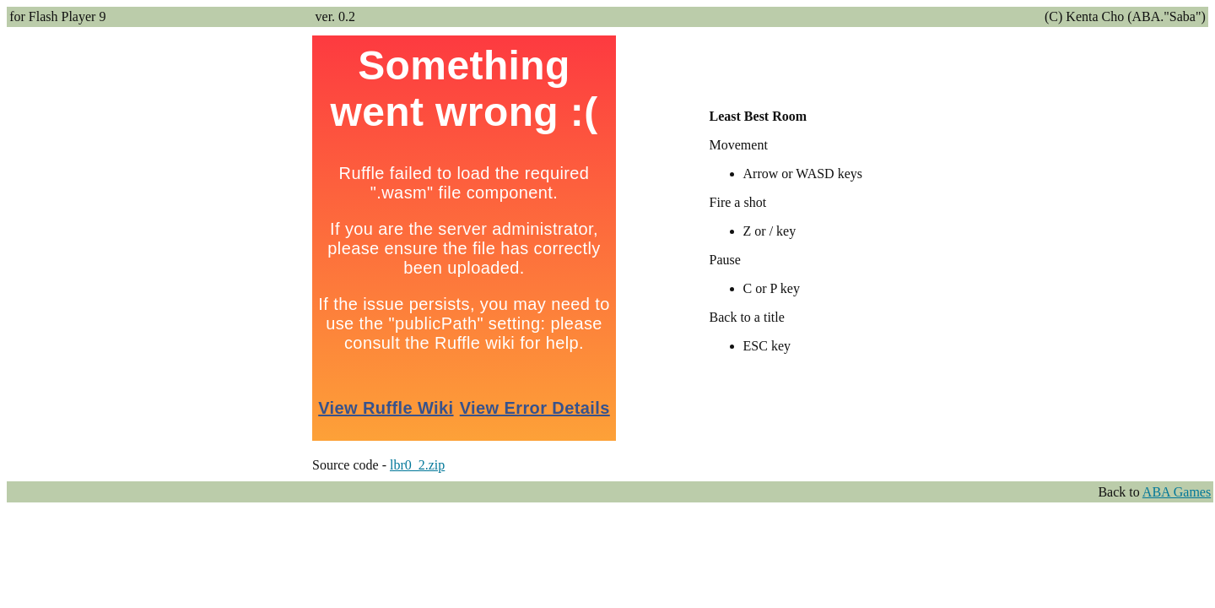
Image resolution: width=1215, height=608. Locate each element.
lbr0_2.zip (417, 465)
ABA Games (1176, 492)
